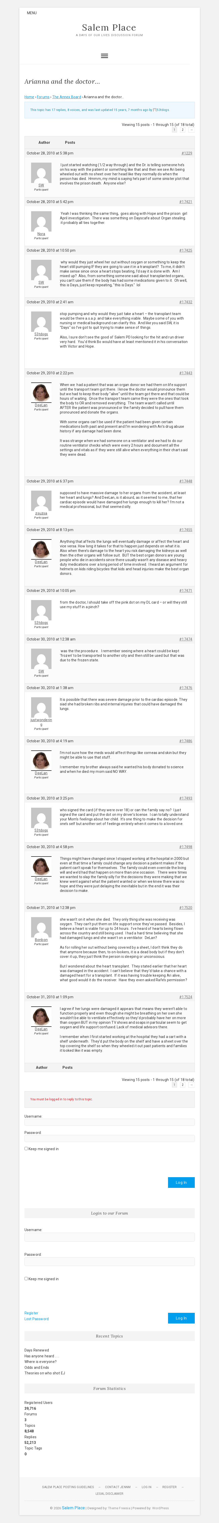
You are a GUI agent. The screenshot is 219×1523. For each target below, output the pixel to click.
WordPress (160, 1508)
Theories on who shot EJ (44, 1373)
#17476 (185, 688)
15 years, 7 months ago (131, 110)
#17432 (185, 302)
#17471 (185, 591)
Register (31, 1314)
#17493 (185, 798)
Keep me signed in (44, 1149)
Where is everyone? (40, 1362)
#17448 (185, 481)
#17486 (185, 741)
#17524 (185, 997)
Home (29, 97)
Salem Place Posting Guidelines (68, 1487)
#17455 (185, 530)
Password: (33, 1133)
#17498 (185, 847)
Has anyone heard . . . (41, 1356)
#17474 (185, 639)
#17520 (185, 908)
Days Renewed (36, 1351)
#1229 (187, 153)
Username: (33, 1117)
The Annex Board (66, 97)
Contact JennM (118, 1487)
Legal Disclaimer (109, 1494)
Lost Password (36, 1319)
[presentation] (63, 1162)
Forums (43, 97)
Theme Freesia (119, 1508)
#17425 (185, 251)
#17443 (185, 373)
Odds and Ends (36, 1368)
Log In (181, 1182)
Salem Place (109, 27)
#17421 (185, 202)
